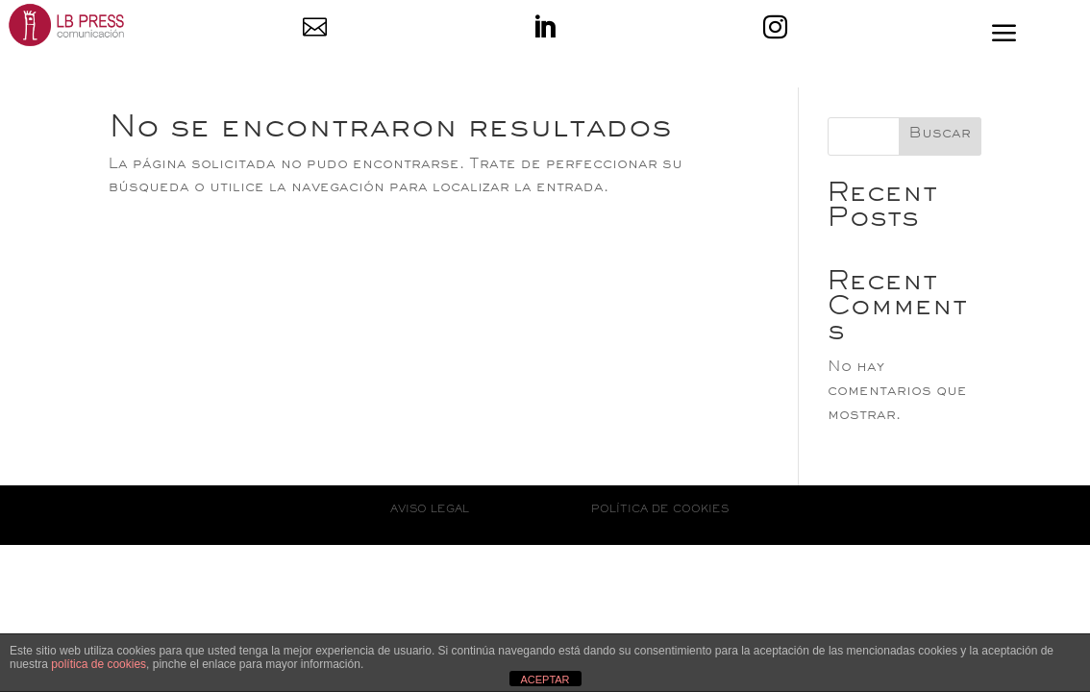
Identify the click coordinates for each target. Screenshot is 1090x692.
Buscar (940, 135)
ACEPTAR (544, 679)
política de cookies (98, 664)
